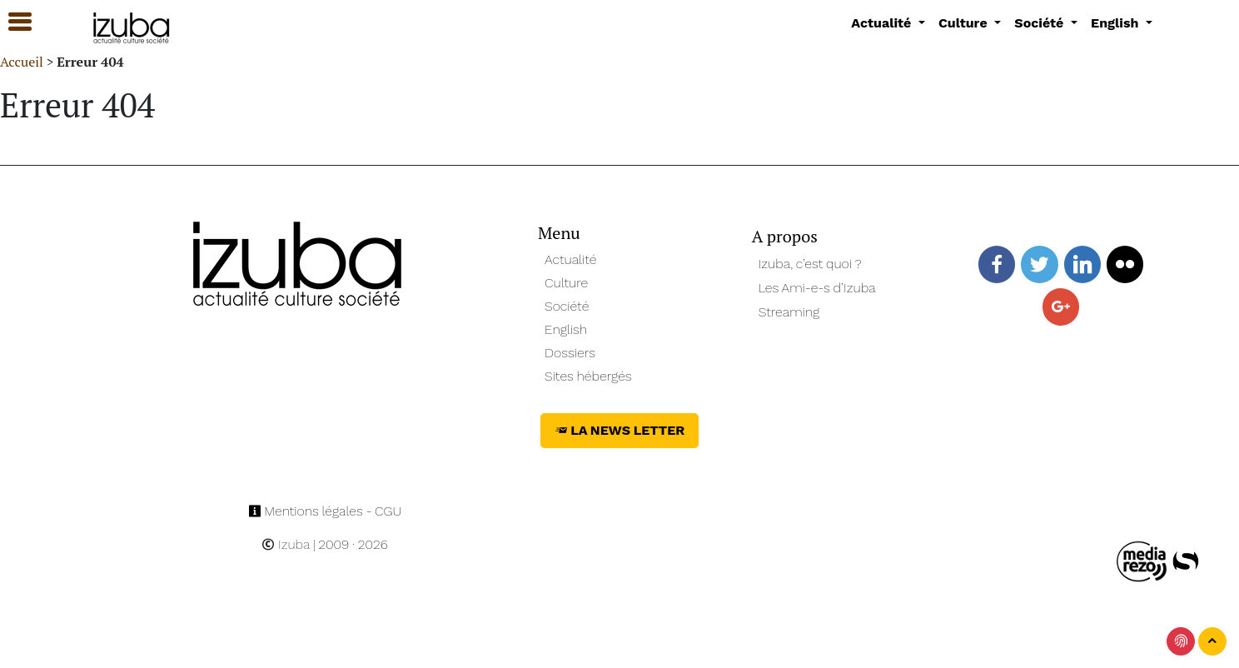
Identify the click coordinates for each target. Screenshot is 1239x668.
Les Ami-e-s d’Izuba (817, 288)
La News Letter (620, 430)
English (566, 329)
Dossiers (570, 353)
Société (567, 306)
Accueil (21, 61)
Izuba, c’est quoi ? (810, 264)
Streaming (789, 312)
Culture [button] (964, 23)
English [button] (1116, 23)
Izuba (285, 544)
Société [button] (1040, 23)
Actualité (571, 259)
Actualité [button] (883, 23)
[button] (12, 22)
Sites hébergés (588, 376)
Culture (566, 283)
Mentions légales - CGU (325, 511)
